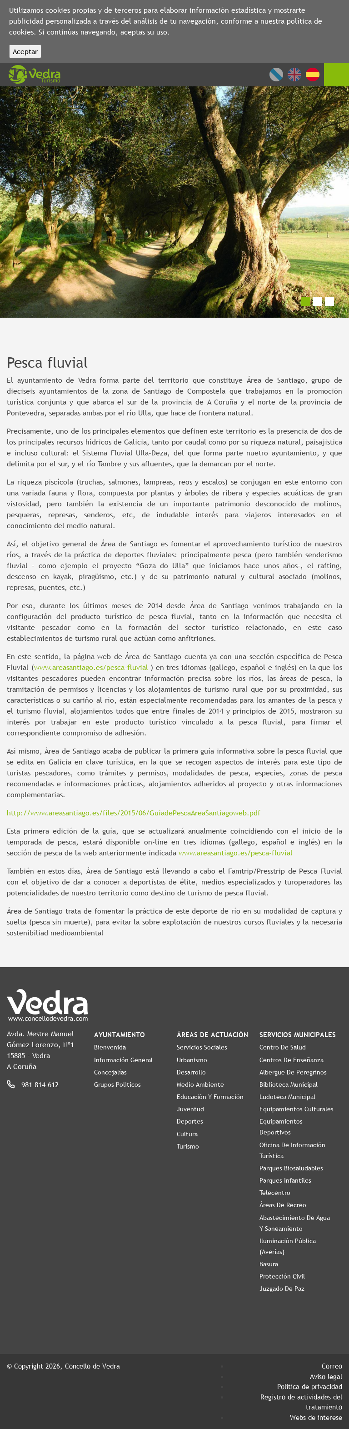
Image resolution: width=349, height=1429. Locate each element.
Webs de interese (316, 1417)
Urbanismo (192, 1060)
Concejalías (110, 1072)
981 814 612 (40, 1084)
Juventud (190, 1109)
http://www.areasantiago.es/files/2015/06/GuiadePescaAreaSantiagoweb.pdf (133, 813)
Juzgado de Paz (281, 1288)
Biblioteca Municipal (288, 1084)
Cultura (187, 1134)
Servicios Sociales (202, 1047)
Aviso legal (326, 1376)
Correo (332, 1365)
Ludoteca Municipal (287, 1097)
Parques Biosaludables (291, 1168)
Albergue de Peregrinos (293, 1072)
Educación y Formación (210, 1097)
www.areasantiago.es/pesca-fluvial (91, 667)
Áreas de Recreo (282, 1205)
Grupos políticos (117, 1084)
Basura (268, 1264)
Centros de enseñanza (291, 1060)
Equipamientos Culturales (296, 1109)
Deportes (190, 1121)
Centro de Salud (282, 1047)
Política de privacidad (309, 1386)
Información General (123, 1060)
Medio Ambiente (200, 1084)
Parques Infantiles (285, 1180)
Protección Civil (282, 1276)
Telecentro (274, 1193)
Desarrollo (191, 1072)
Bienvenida (110, 1047)
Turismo (188, 1146)
